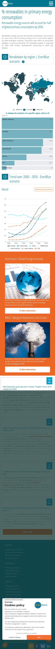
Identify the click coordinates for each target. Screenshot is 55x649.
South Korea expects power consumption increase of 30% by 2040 (26, 429)
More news (27, 531)
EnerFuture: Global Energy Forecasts (24, 259)
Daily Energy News (11, 576)
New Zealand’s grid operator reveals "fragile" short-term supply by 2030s (27, 387)
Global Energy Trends (12, 570)
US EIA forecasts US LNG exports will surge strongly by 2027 (26, 472)
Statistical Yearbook (11, 573)
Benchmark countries (43, 189)
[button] (51, 3)
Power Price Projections (12, 589)
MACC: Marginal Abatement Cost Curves (26, 317)
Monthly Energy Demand (13, 597)
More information (27, 310)
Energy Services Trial (12, 586)
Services (8, 581)
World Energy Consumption (14, 549)
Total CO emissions (11, 558)
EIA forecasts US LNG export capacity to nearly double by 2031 (26, 509)
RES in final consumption (13, 555)
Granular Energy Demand (13, 592)
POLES (16, 364)
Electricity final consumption (14, 552)
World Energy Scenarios (13, 568)
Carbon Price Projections (13, 595)
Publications (10, 563)
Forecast (8, 545)
